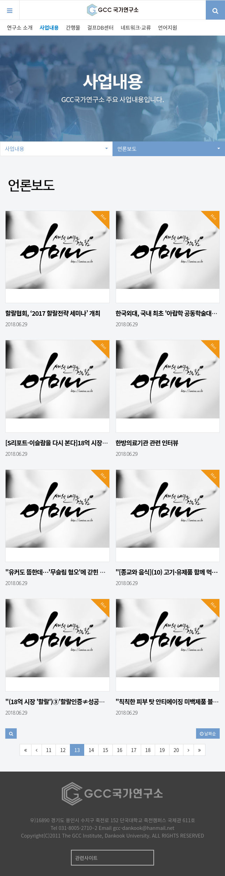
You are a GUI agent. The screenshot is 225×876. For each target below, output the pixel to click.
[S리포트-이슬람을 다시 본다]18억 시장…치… (62, 442)
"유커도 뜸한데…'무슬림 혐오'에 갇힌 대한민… (63, 571)
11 (49, 749)
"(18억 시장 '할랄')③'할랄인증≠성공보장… (60, 701)
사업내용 (49, 27)
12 (63, 749)
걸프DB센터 (100, 27)
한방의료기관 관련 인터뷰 (147, 442)
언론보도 (168, 148)
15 (105, 749)
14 (91, 749)
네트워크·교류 (136, 27)
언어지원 (167, 27)
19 (162, 749)
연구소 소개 (19, 27)
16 (120, 749)
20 (176, 749)
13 (77, 749)
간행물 (73, 27)
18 (148, 749)
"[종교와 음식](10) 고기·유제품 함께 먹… (167, 571)
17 (134, 749)
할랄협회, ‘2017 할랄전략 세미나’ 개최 (52, 312)
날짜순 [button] (208, 733)
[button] (11, 733)
